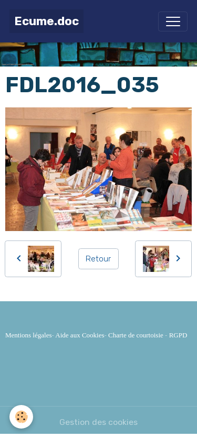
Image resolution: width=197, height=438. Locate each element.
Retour (98, 259)
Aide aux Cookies (79, 335)
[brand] (46, 21)
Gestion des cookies (98, 422)
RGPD (178, 335)
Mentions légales (28, 335)
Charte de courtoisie (135, 335)
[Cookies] (21, 417)
